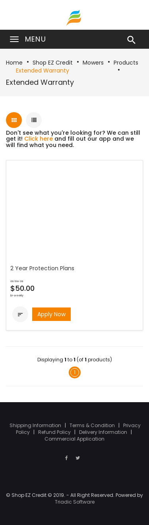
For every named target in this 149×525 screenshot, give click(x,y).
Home (14, 63)
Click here (38, 139)
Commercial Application (74, 438)
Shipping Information (36, 425)
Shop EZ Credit (53, 63)
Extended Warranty (42, 70)
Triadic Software (75, 501)
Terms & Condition (93, 425)
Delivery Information (103, 432)
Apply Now (51, 314)
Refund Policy (55, 432)
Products (126, 63)
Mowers (93, 63)
